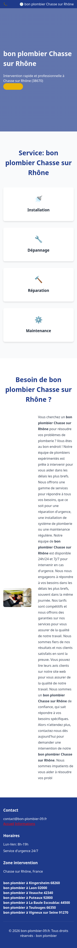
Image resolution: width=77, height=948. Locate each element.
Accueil (8, 823)
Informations (25, 823)
